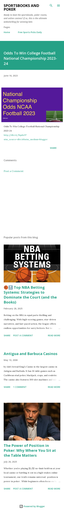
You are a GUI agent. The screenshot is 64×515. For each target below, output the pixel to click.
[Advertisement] (32, 204)
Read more (54, 335)
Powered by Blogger (32, 506)
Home (7, 32)
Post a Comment (13, 171)
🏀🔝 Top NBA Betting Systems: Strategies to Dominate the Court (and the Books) (30, 295)
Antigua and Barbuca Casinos (30, 353)
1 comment (20, 386)
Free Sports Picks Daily (30, 32)
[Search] (51, 5)
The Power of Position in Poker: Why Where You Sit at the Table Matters (30, 450)
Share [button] (53, 147)
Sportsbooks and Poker (21, 7)
